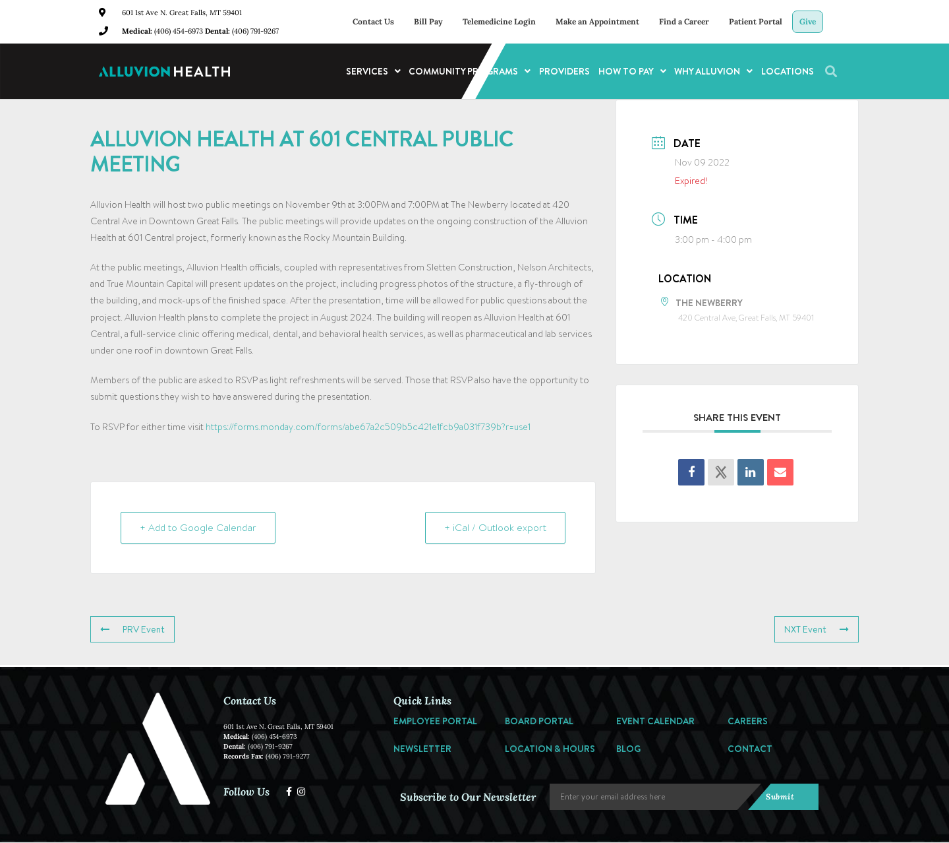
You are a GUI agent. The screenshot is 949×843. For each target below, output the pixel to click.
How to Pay (632, 71)
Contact (750, 748)
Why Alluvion (713, 71)
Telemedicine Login (499, 21)
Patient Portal (755, 21)
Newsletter (422, 748)
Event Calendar (655, 721)
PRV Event (132, 629)
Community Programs (470, 71)
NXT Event (816, 629)
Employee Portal (435, 721)
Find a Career (684, 21)
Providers (564, 71)
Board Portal (539, 721)
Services (373, 71)
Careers (748, 721)
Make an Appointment (597, 21)
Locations (787, 71)
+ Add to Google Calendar (198, 527)
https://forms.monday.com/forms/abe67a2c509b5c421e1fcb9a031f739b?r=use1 (368, 426)
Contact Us (373, 21)
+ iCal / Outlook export (495, 527)
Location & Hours (550, 748)
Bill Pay (428, 21)
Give (807, 21)
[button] (831, 71)
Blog (628, 748)
